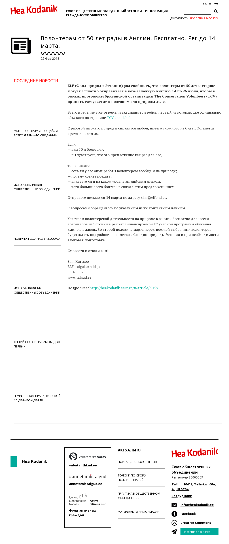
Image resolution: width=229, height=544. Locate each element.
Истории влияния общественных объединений (37, 169)
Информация (156, 11)
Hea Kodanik (34, 461)
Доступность (179, 18)
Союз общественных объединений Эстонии (104, 11)
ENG (205, 3)
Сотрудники (182, 496)
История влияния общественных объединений (37, 272)
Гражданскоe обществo (86, 15)
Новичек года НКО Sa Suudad (37, 221)
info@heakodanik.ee (197, 505)
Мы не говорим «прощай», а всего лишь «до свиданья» (37, 115)
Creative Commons (195, 523)
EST (210, 3)
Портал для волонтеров (137, 462)
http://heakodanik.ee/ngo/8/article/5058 (124, 288)
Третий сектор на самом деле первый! (37, 326)
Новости (79, 305)
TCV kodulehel (118, 117)
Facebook (188, 514)
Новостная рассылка (204, 18)
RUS (216, 3)
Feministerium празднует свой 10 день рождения (37, 380)
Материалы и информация (138, 512)
